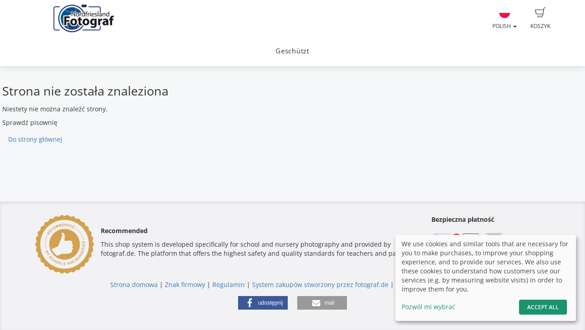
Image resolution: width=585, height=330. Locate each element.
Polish (504, 18)
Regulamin (228, 284)
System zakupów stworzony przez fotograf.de (320, 284)
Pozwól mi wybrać (428, 306)
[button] (263, 303)
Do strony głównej (35, 139)
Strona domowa (134, 284)
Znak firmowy (186, 284)
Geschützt (292, 51)
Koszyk (540, 18)
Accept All (543, 307)
